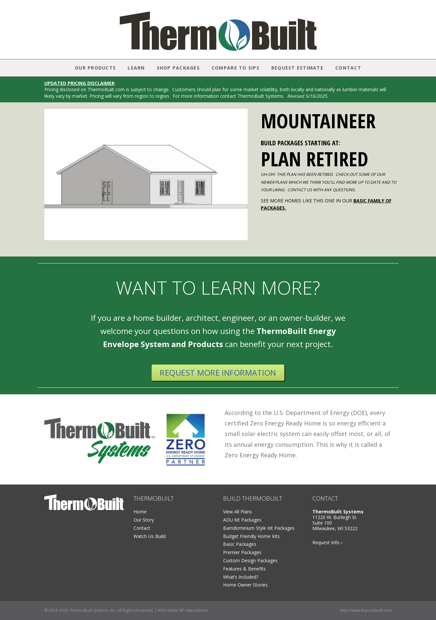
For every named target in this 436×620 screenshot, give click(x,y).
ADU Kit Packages (242, 520)
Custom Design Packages (250, 560)
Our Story (144, 520)
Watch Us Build (150, 536)
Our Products (95, 68)
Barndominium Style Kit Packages (259, 528)
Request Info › (327, 542)
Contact (348, 68)
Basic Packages (239, 544)
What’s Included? (240, 577)
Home (140, 511)
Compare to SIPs (236, 68)
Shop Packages (178, 68)
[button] (51, 174)
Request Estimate (297, 68)
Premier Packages (242, 552)
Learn (136, 68)
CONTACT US (299, 190)
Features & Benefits (244, 569)
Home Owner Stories (245, 585)
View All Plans (237, 511)
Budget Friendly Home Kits (251, 536)
